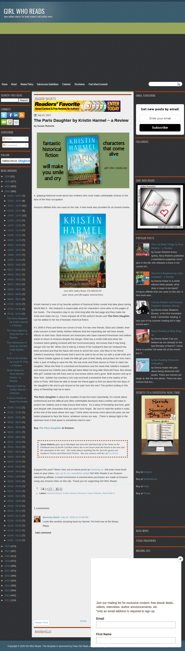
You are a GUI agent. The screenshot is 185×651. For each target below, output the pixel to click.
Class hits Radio (81, 646)
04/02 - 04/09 (14, 476)
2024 (8, 186)
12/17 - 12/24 (14, 205)
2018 (8, 565)
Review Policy (27, 84)
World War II (109, 493)
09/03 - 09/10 (14, 279)
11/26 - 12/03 (14, 220)
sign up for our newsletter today (72, 473)
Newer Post (41, 622)
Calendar (66, 84)
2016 (8, 575)
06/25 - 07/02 (14, 417)
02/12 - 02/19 (14, 510)
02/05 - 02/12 (14, 515)
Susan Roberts (94, 493)
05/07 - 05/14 (14, 451)
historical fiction (54, 493)
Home (4, 84)
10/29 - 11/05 (14, 240)
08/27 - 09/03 (14, 284)
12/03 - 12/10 (14, 215)
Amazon (147, 472)
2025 (8, 181)
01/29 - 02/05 (14, 520)
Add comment (43, 532)
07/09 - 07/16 (14, 407)
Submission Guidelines (47, 84)
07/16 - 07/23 (14, 313)
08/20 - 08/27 (14, 289)
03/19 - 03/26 (14, 486)
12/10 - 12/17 (14, 210)
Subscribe (160, 127)
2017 (8, 570)
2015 (8, 580)
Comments (10, 145)
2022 (8, 546)
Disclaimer (80, 84)
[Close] (180, 559)
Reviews (82, 493)
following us (97, 469)
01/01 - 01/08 (14, 540)
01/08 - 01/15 (14, 535)
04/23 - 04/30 (14, 461)
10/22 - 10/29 (14, 245)
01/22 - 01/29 (14, 525)
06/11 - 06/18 (14, 427)
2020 (8, 556)
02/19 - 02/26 (14, 506)
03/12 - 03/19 (14, 491)
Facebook (113, 453)
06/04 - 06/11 (14, 432)
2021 (8, 551)
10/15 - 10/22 (14, 250)
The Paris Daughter (50, 428)
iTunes (146, 493)
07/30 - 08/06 (14, 304)
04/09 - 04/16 (14, 471)
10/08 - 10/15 (14, 254)
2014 (8, 585)
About (14, 84)
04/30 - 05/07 (14, 456)
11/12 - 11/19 (14, 230)
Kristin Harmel (69, 493)
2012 (8, 595)
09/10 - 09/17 (14, 274)
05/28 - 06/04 (14, 437)
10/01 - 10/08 (14, 259)
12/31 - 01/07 (14, 195)
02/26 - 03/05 (14, 501)
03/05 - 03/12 (14, 496)
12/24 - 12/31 (14, 200)
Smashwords (150, 479)
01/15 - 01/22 (14, 530)
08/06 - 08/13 (14, 299)
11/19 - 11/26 (14, 225)
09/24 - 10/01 (14, 264)
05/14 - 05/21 (14, 447)
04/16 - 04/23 (14, 466)
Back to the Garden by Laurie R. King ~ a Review (17, 362)
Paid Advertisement (98, 84)
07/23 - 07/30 (14, 309)
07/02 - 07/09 (14, 412)
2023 (8, 191)
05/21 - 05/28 (14, 441)
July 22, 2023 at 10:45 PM (74, 517)
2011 (8, 600)
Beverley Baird (51, 517)
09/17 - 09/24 (14, 269)
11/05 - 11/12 (14, 235)
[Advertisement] (92, 52)
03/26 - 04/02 (14, 481)
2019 (8, 560)
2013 (8, 590)
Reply (46, 525)
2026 (8, 176)
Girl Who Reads (24, 11)
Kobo (146, 486)
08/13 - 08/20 (14, 294)
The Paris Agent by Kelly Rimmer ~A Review (17, 334)
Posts (7, 139)
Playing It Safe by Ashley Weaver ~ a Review (17, 390)
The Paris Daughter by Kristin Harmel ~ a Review (17, 322)
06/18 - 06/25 (14, 422)
